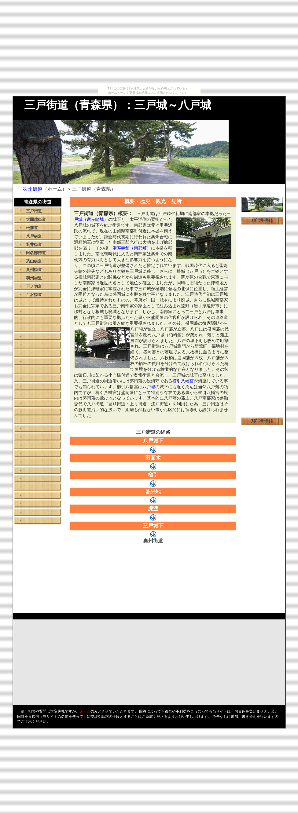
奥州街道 (34, 269)
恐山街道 (34, 261)
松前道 (32, 227)
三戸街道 (34, 211)
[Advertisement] (149, 43)
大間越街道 (36, 219)
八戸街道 (34, 236)
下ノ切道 (34, 286)
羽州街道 (34, 278)
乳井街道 (34, 244)
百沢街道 (34, 294)
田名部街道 (36, 252)
